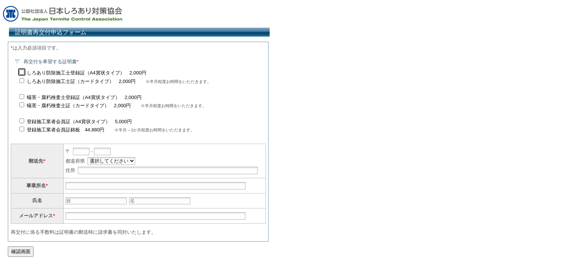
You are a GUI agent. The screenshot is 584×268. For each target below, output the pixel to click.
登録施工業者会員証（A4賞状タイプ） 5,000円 (79, 121)
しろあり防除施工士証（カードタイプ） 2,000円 (81, 81)
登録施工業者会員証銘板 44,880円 (66, 130)
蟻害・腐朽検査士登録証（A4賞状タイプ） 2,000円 (84, 97)
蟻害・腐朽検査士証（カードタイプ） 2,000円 (79, 105)
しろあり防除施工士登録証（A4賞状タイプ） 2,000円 (86, 73)
